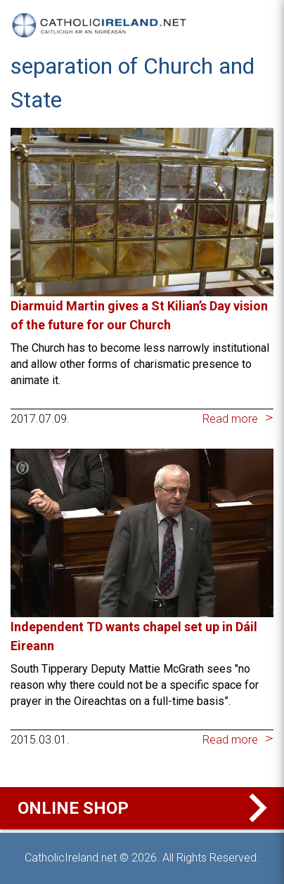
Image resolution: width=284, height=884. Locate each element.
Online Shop (145, 808)
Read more (230, 418)
